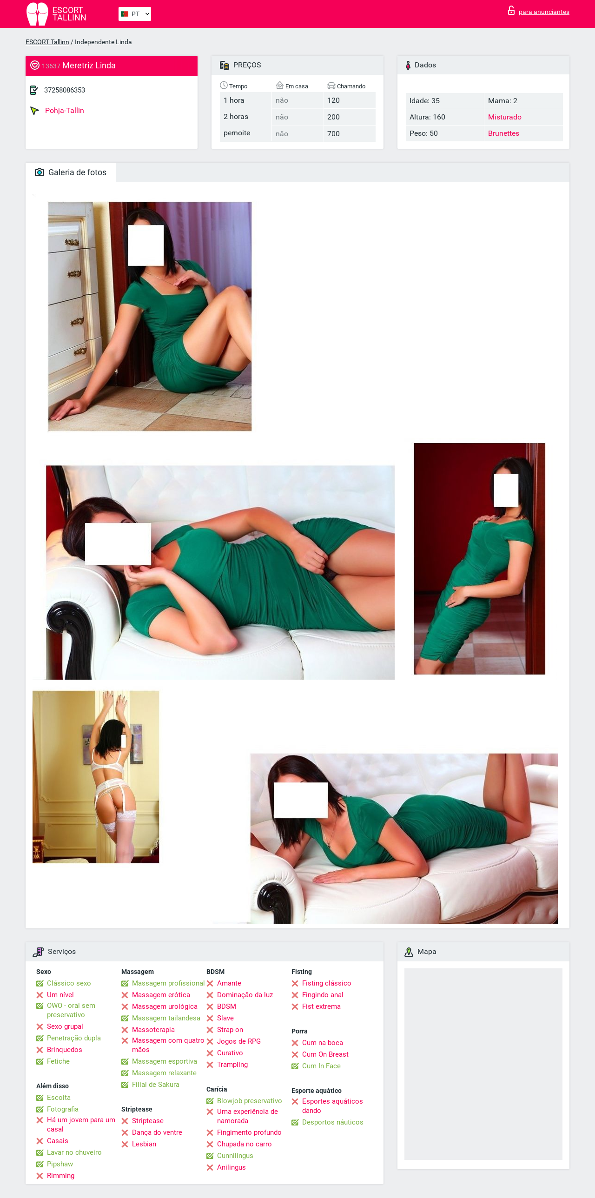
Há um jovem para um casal (81, 1124)
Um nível (60, 995)
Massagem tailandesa (166, 1018)
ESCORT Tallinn (47, 42)
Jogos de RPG (239, 1041)
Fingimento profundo (249, 1132)
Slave (225, 1018)
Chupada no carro (244, 1144)
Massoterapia (153, 1030)
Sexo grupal (65, 1026)
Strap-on (230, 1030)
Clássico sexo (69, 983)
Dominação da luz (245, 995)
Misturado (505, 117)
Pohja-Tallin (57, 110)
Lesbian (144, 1144)
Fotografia (63, 1109)
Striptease (148, 1121)
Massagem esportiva (164, 1061)
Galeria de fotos (70, 172)
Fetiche (58, 1061)
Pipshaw (60, 1164)
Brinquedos (64, 1050)
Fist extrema (321, 1006)
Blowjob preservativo (249, 1101)
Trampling (232, 1064)
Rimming (60, 1176)
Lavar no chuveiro (74, 1152)
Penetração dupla (74, 1038)
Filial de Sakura (155, 1084)
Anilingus (231, 1167)
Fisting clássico (326, 983)
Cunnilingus (235, 1156)
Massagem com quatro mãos (168, 1045)
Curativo (230, 1053)
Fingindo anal (323, 995)
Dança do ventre (157, 1132)
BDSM (226, 1006)
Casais (57, 1141)
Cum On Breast (325, 1054)
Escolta (59, 1097)
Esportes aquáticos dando (332, 1106)
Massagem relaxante (164, 1073)
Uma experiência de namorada (247, 1116)
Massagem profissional (168, 983)
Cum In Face (321, 1066)
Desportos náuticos (333, 1122)
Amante (229, 983)
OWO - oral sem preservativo (71, 1010)
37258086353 (64, 90)
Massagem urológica (165, 1006)
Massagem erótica (161, 995)
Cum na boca (322, 1043)
